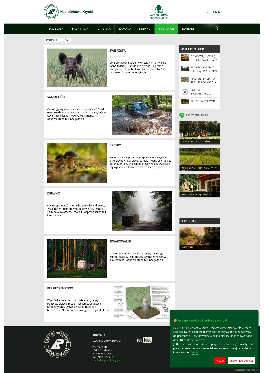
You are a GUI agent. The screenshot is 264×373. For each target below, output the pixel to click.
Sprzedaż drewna (202, 101)
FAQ (66, 39)
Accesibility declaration (246, 370)
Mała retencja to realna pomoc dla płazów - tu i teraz (203, 82)
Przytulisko (189, 221)
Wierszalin (188, 248)
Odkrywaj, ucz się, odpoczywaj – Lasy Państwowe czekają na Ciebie (203, 61)
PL (208, 12)
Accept (220, 360)
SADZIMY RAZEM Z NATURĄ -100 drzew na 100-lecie (203, 71)
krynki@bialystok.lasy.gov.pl (108, 360)
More (194, 352)
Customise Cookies (242, 360)
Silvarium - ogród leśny (196, 142)
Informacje (51, 39)
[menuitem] (55, 29)
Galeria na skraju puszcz (196, 195)
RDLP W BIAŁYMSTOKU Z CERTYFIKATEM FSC (202, 93)
